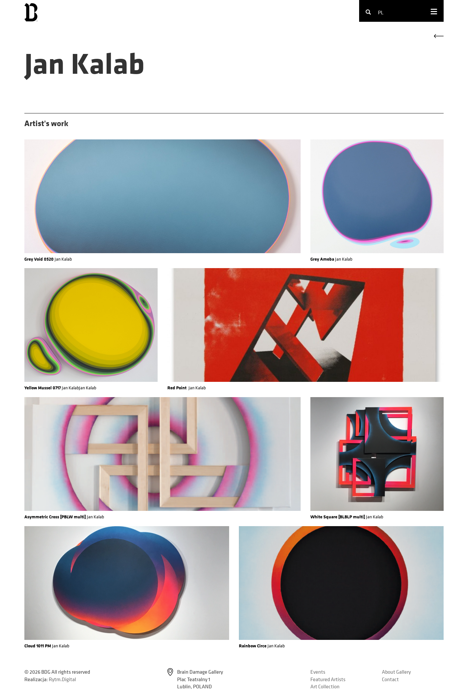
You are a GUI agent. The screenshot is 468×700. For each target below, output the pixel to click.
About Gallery (396, 671)
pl (381, 12)
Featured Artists (327, 679)
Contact (390, 679)
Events (317, 671)
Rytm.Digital (62, 679)
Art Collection (325, 686)
